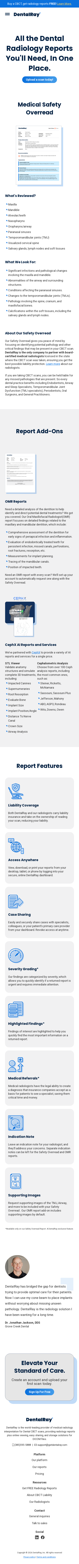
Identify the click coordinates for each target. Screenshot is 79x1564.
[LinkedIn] (37, 1537)
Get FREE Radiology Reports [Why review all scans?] (39, 1488)
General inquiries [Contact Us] (39, 1516)
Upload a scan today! (39, 79)
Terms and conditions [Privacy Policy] (46, 1557)
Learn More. (64, 3)
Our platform (39, 1460)
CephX (36, 652)
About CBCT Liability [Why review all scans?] (39, 1495)
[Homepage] (27, 15)
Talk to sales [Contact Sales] (39, 1523)
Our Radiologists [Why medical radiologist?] (39, 1501)
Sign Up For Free (39, 1392)
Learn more (53, 364)
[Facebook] (43, 1537)
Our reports (39, 1467)
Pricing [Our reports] (39, 1473)
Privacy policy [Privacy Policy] (29, 1557)
